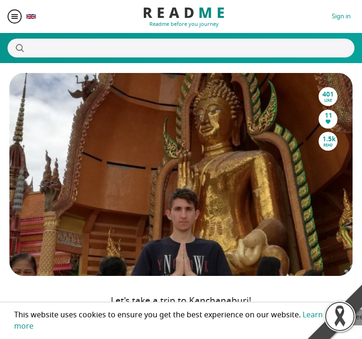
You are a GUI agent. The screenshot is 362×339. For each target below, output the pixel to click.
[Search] (181, 48)
